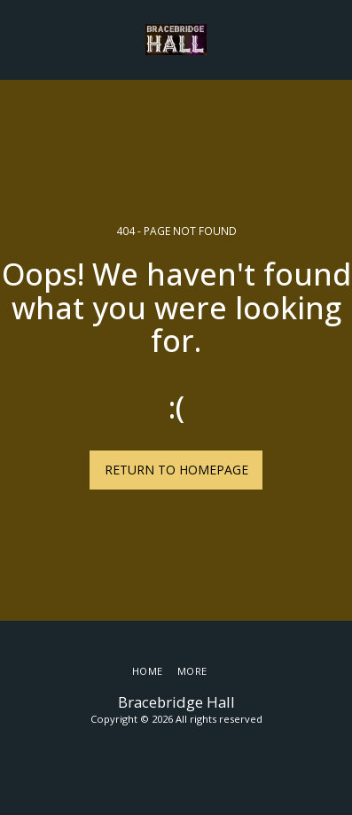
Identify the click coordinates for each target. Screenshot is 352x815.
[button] (19, 38)
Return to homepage (176, 469)
